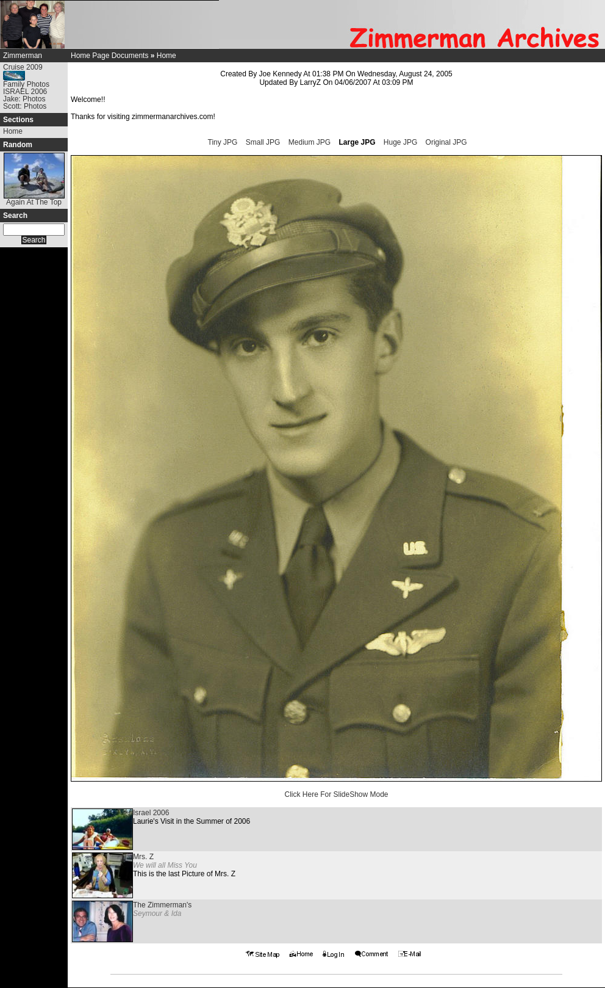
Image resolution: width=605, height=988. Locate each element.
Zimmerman (22, 55)
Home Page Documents (109, 55)
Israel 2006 (151, 812)
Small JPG (263, 142)
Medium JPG (309, 142)
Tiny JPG (223, 142)
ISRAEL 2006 (25, 91)
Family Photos (26, 84)
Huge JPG (400, 142)
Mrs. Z (143, 856)
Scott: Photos (24, 106)
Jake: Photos (24, 99)
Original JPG (446, 142)
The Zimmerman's (162, 905)
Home (13, 131)
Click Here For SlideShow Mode (336, 794)
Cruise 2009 (23, 67)
